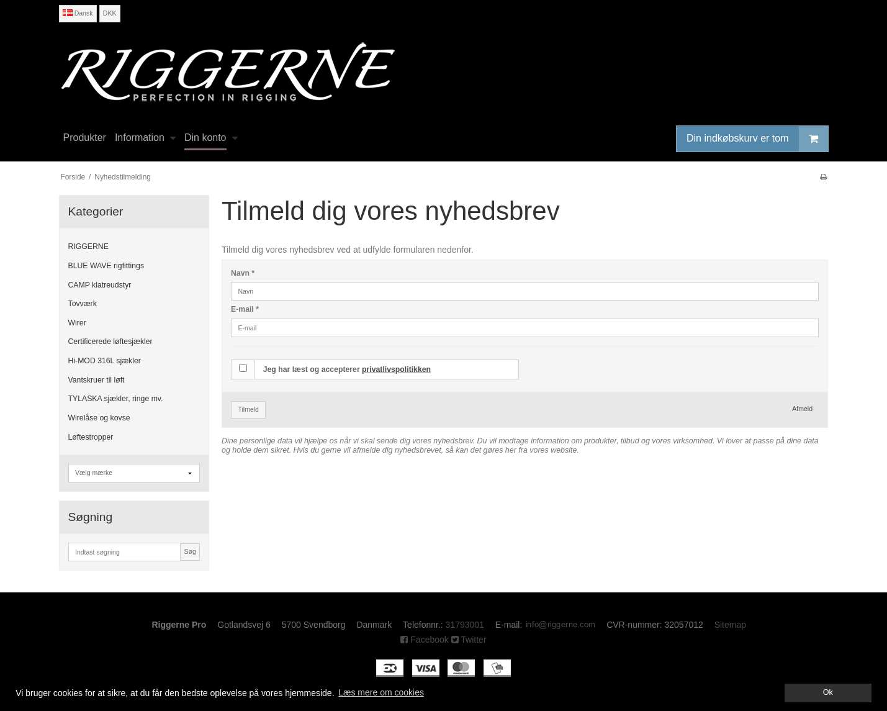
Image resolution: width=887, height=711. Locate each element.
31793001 (465, 625)
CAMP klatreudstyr (100, 285)
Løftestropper (91, 437)
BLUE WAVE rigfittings (106, 265)
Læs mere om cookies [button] (381, 692)
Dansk (78, 13)
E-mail (245, 309)
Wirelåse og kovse (99, 418)
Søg (190, 551)
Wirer (77, 323)
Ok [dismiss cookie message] (828, 692)
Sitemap (730, 625)
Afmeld (802, 408)
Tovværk (82, 303)
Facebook (424, 640)
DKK (110, 13)
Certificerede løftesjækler (110, 341)
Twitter (469, 640)
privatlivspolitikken (396, 369)
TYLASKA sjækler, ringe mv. (115, 398)
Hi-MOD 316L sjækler (104, 360)
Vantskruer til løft (96, 380)
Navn (242, 273)
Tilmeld (248, 409)
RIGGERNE (88, 246)
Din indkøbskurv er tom (757, 139)
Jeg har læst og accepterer (347, 369)
